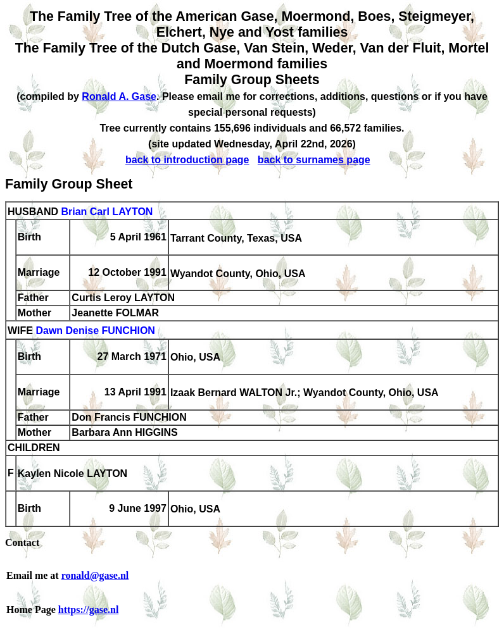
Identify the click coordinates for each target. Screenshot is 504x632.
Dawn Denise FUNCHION (94, 331)
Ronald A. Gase (119, 96)
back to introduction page (187, 159)
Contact (22, 542)
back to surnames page (314, 159)
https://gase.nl (88, 609)
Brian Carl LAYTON (107, 211)
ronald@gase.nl (95, 575)
